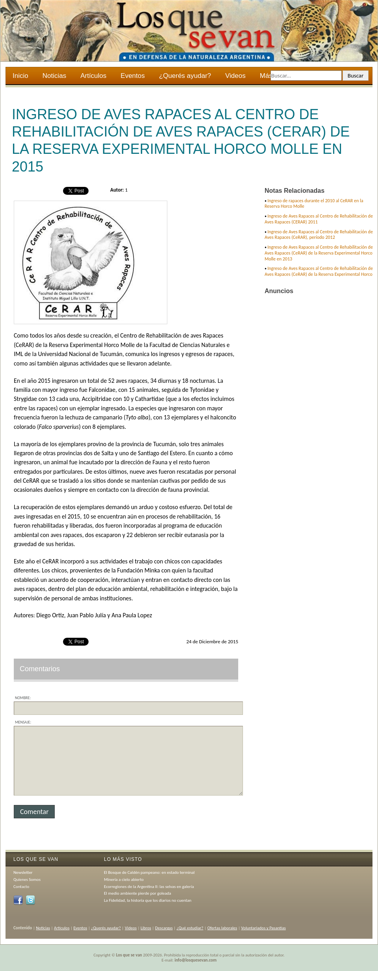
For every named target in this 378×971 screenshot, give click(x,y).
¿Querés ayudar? (185, 75)
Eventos (132, 75)
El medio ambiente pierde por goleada (137, 893)
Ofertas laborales (222, 927)
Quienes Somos (27, 879)
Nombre (22, 697)
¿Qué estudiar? (190, 927)
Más (267, 76)
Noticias (54, 75)
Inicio (20, 75)
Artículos (93, 75)
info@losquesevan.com (195, 960)
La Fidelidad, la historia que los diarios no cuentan (147, 900)
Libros (146, 927)
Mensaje (22, 722)
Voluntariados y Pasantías (263, 927)
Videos (235, 75)
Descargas (164, 927)
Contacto (21, 886)
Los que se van (129, 955)
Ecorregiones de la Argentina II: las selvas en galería (149, 886)
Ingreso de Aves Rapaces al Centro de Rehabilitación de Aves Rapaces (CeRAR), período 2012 (319, 234)
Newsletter (23, 872)
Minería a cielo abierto (124, 879)
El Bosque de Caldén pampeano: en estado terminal (149, 872)
